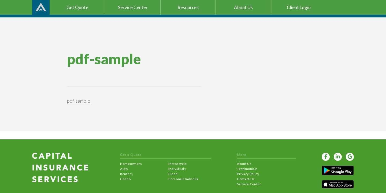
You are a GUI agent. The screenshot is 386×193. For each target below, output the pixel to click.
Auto (124, 169)
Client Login (299, 7)
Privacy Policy (248, 174)
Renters (126, 174)
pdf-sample (78, 101)
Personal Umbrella (183, 179)
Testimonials (247, 169)
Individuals (177, 169)
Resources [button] (188, 7)
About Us (244, 164)
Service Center (249, 184)
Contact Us (246, 179)
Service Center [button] (133, 7)
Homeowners (131, 164)
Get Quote (77, 7)
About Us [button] (243, 7)
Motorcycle (177, 164)
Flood (173, 174)
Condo (125, 179)
